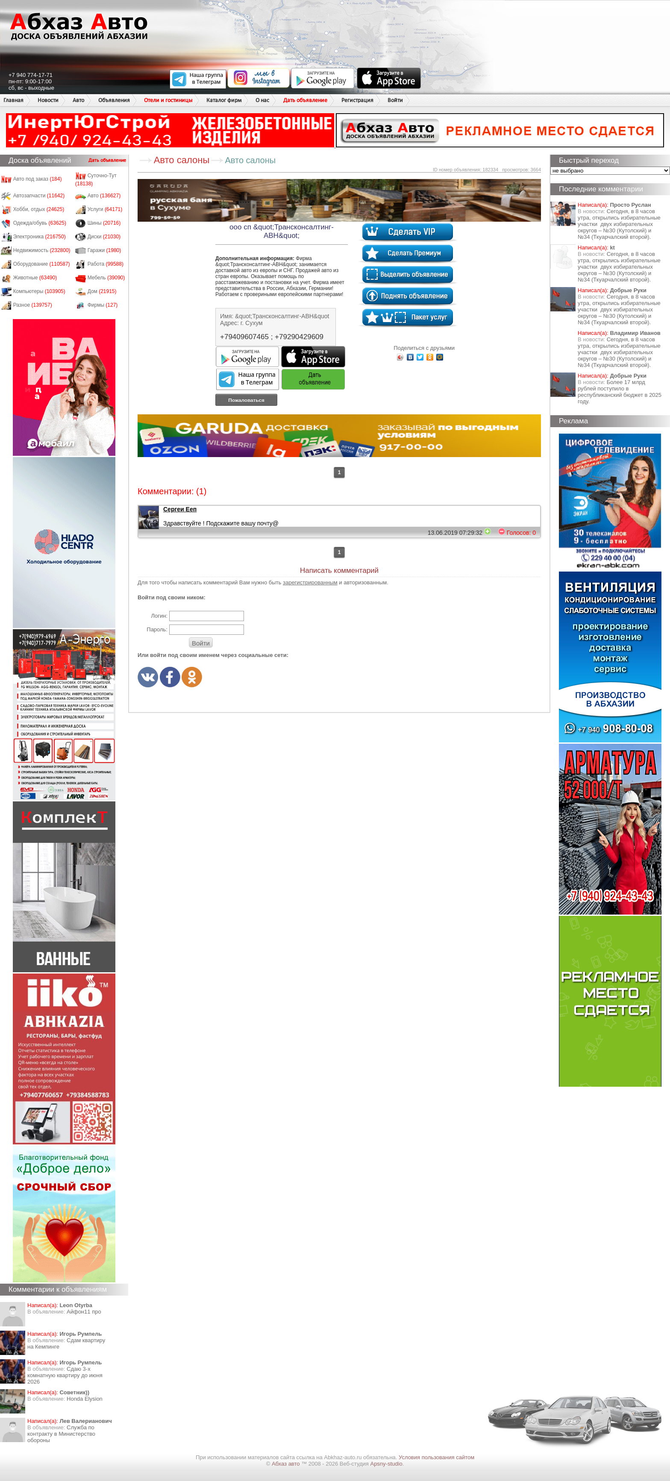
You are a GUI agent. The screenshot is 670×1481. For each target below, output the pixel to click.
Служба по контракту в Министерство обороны (61, 1433)
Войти (395, 100)
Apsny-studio (386, 1463)
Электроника (39, 237)
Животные (35, 278)
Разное (32, 305)
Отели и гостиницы (168, 100)
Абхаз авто (286, 1463)
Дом (102, 291)
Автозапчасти (39, 196)
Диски (104, 237)
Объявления (114, 100)
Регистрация (357, 100)
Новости (48, 100)
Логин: (159, 616)
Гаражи (104, 250)
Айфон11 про (84, 1311)
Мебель (106, 278)
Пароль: (157, 629)
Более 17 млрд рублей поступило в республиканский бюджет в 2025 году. (619, 392)
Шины (104, 223)
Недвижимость (42, 250)
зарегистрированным (310, 582)
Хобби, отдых (39, 209)
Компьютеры (39, 291)
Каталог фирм (223, 100)
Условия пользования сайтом (436, 1457)
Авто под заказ (37, 179)
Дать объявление (305, 100)
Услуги (105, 209)
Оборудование (41, 264)
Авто (78, 100)
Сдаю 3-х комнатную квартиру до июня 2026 (65, 1375)
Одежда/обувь (39, 223)
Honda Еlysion (85, 1399)
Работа (105, 264)
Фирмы (103, 305)
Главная (13, 100)
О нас (262, 100)
